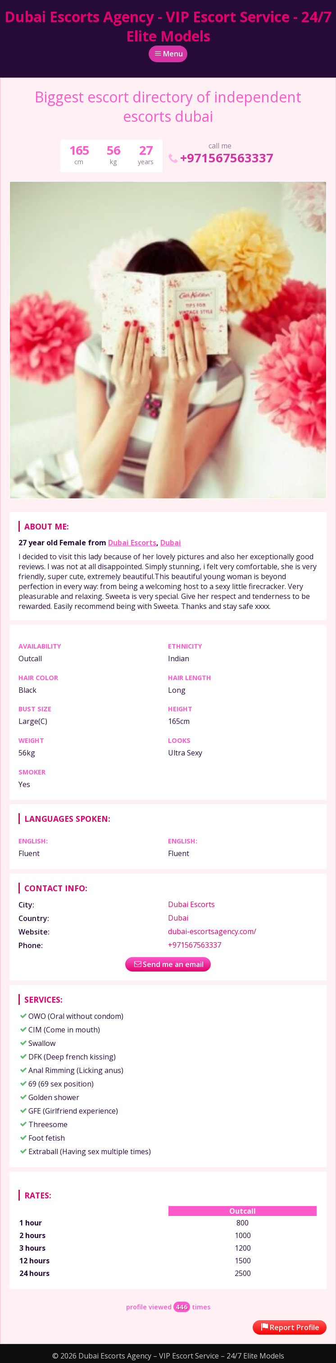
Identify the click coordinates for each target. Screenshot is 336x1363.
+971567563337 (220, 157)
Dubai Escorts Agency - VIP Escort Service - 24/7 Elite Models (168, 26)
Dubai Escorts (132, 543)
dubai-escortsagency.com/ (212, 931)
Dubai (170, 543)
